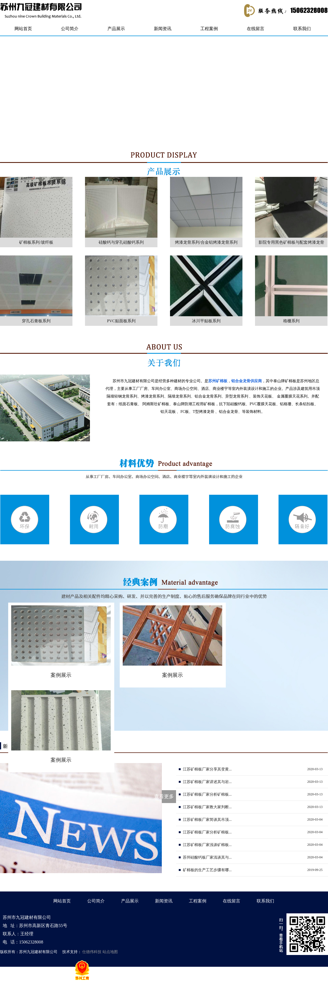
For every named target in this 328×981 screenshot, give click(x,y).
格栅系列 (291, 321)
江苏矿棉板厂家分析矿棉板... (207, 794)
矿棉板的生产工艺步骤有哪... (207, 870)
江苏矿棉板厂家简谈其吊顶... (207, 820)
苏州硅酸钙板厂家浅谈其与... (207, 857)
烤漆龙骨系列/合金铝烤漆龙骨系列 (206, 242)
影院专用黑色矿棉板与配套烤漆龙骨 (291, 242)
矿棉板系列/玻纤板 (36, 242)
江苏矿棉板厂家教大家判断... (207, 807)
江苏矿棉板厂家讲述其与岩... (207, 782)
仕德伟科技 (91, 952)
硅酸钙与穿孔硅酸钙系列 (121, 242)
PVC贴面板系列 (121, 321)
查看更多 (164, 796)
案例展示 (61, 675)
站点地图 (110, 952)
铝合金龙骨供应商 (246, 381)
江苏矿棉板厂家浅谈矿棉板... (207, 845)
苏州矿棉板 (217, 381)
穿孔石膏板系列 (36, 321)
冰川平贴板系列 (206, 321)
